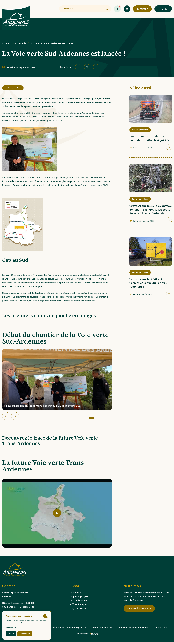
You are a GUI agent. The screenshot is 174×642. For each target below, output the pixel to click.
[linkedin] (96, 67)
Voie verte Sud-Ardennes (45, 275)
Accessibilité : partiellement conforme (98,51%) (61, 627)
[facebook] (78, 67)
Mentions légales (102, 627)
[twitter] (87, 67)
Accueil (6, 43)
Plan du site (161, 627)
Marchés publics (79, 600)
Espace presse (78, 608)
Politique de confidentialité (133, 627)
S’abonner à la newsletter (139, 608)
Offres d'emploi (78, 604)
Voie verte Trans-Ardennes (29, 177)
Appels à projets (79, 596)
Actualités (20, 43)
